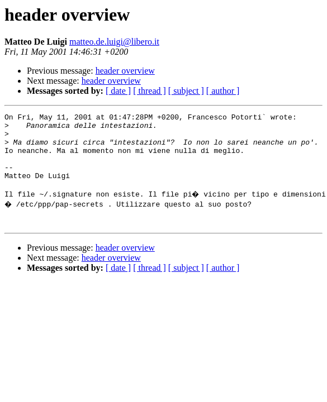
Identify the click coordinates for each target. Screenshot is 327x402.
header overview (125, 70)
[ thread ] (149, 90)
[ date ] (118, 90)
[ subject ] (186, 90)
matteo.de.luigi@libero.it (114, 41)
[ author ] (223, 90)
